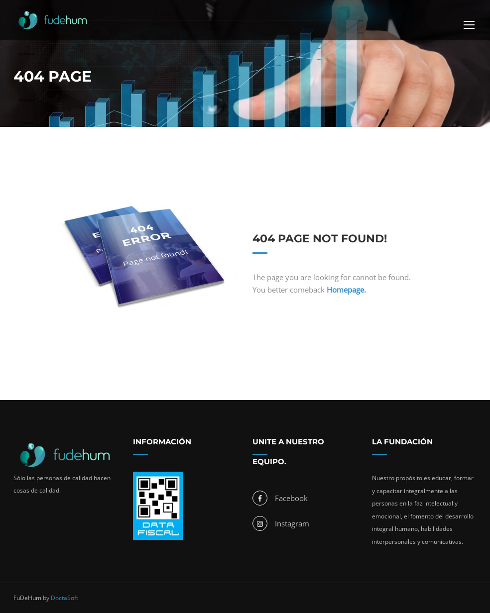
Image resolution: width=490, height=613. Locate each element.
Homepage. (346, 290)
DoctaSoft (64, 598)
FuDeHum (27, 598)
